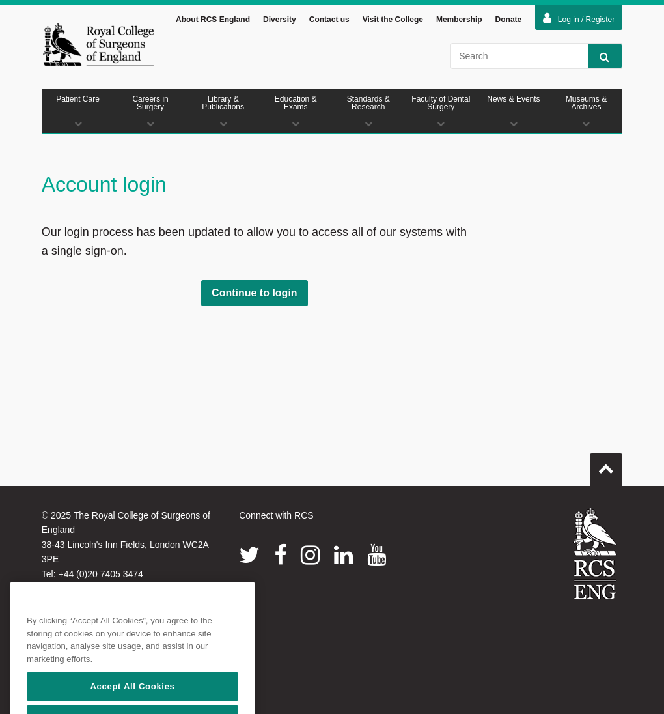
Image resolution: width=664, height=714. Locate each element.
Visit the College (393, 21)
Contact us (329, 21)
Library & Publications (223, 113)
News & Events (513, 113)
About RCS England (213, 21)
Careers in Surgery (150, 113)
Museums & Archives (586, 113)
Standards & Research (368, 113)
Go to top (606, 466)
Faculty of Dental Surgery (441, 113)
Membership (459, 21)
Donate (508, 21)
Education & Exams (295, 113)
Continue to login (254, 294)
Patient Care (78, 113)
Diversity (279, 21)
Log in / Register (579, 20)
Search (598, 58)
